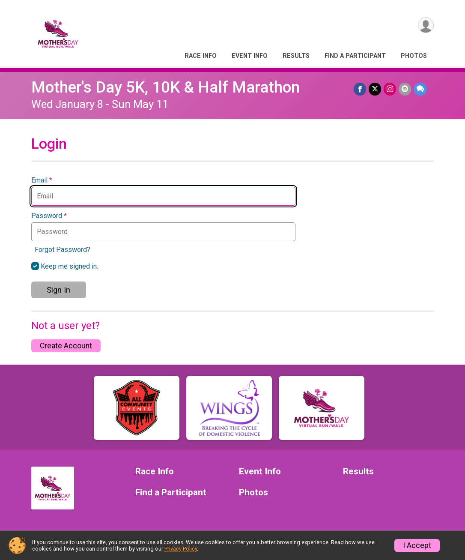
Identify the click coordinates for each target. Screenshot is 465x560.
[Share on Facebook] (360, 89)
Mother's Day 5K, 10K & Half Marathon (165, 87)
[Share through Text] (420, 89)
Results (296, 56)
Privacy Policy (180, 548)
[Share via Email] (405, 89)
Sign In (58, 289)
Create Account (66, 345)
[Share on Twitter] (375, 89)
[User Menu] (426, 25)
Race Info (201, 56)
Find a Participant (355, 56)
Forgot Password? (62, 250)
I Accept (417, 545)
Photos (414, 56)
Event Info (250, 56)
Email (41, 180)
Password (49, 216)
